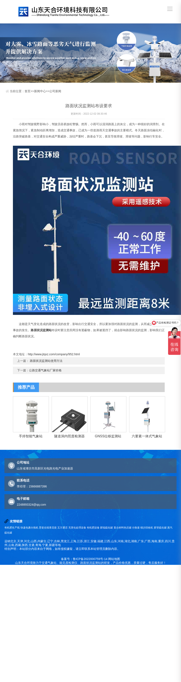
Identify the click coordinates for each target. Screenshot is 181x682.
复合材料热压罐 (122, 527)
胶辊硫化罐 (106, 527)
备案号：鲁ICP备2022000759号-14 (84, 559)
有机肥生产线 (12, 527)
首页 (27, 91)
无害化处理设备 (77, 527)
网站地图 (114, 559)
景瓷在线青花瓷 (48, 527)
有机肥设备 (93, 527)
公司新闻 (55, 91)
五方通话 (62, 527)
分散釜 (136, 527)
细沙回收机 (146, 527)
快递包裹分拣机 (29, 527)
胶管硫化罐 (160, 527)
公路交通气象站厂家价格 (45, 370)
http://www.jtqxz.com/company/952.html (54, 354)
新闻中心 (40, 91)
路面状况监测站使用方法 (46, 360)
